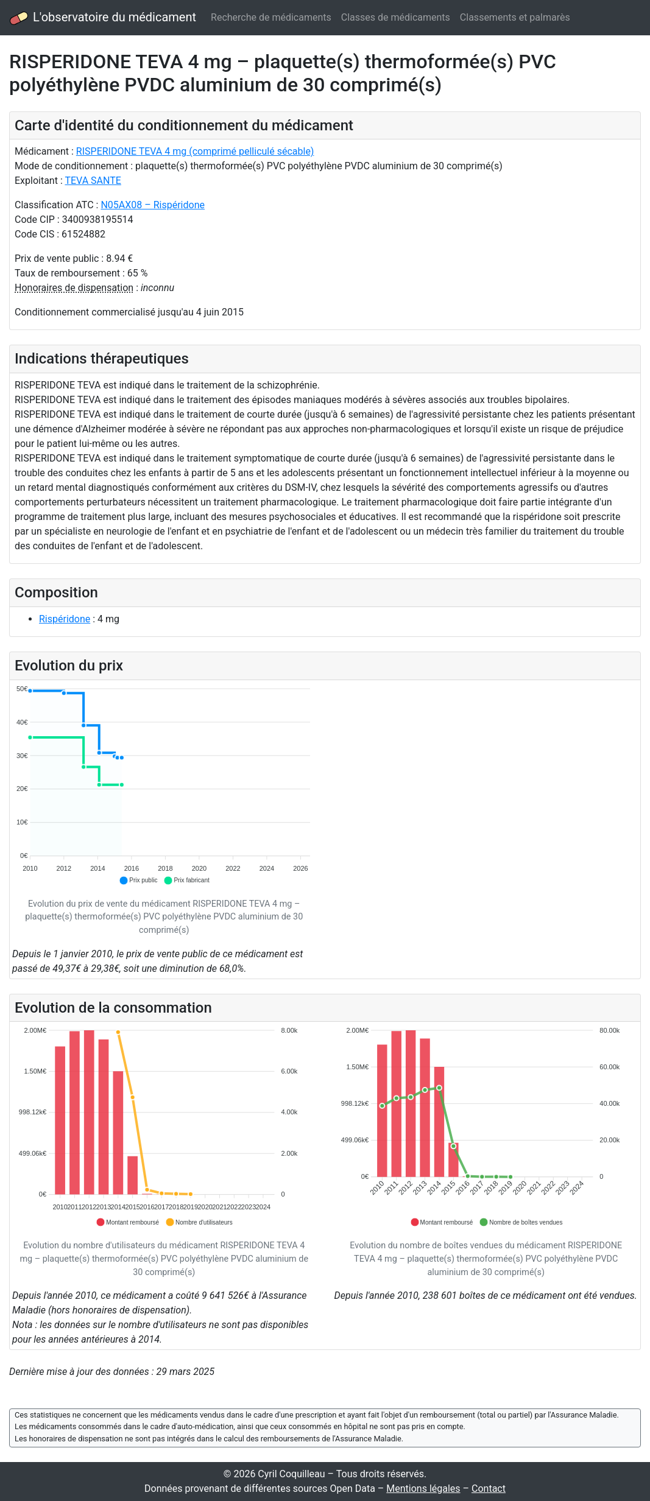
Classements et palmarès (515, 17)
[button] (138, 880)
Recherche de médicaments (271, 17)
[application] (164, 785)
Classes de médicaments (395, 17)
